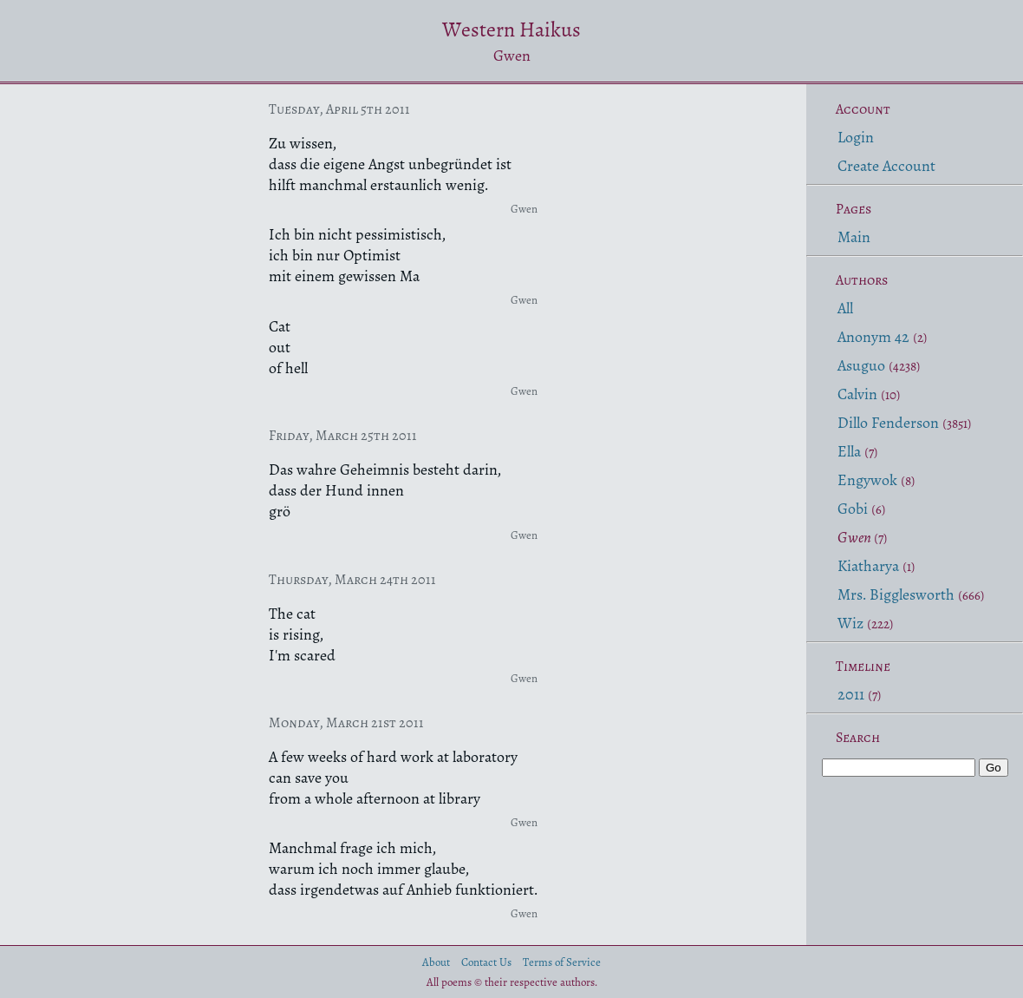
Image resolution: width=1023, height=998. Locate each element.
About (436, 962)
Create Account (886, 165)
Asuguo (861, 365)
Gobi (852, 508)
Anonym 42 (873, 336)
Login (855, 137)
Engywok (867, 479)
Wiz (850, 623)
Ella (849, 451)
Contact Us (486, 962)
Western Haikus (511, 29)
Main (853, 237)
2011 (850, 694)
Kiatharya (868, 565)
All (845, 308)
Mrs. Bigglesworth (896, 594)
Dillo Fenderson (888, 422)
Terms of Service (562, 962)
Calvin (857, 394)
